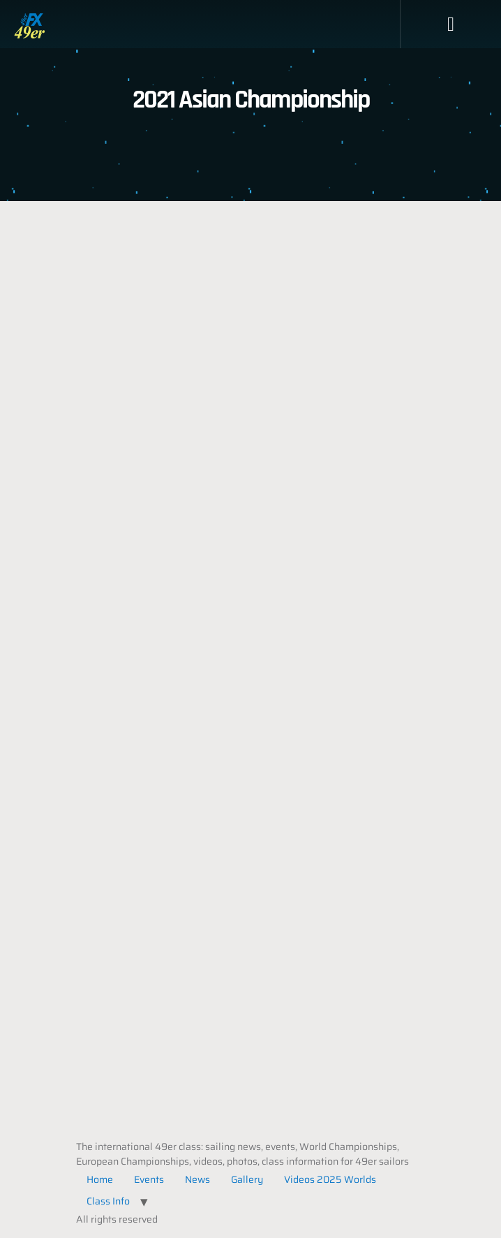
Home (100, 1179)
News (197, 1179)
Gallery (247, 1179)
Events (149, 1179)
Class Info (108, 1201)
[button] (450, 24)
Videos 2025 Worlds (330, 1179)
